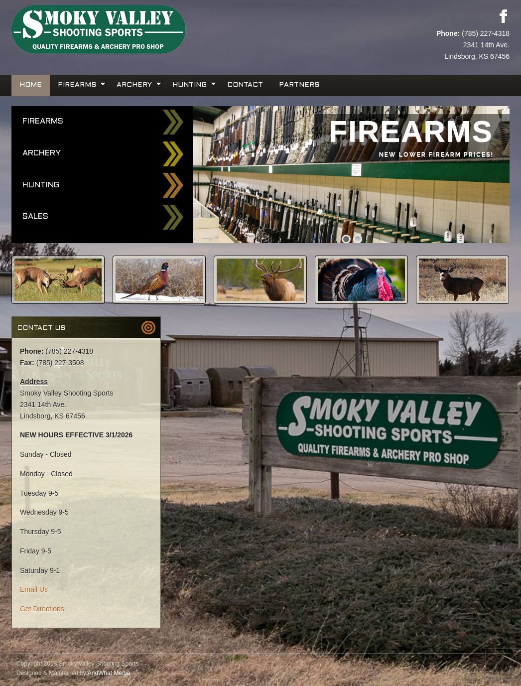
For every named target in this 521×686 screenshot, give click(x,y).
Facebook (503, 16)
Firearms (78, 84)
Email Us (34, 589)
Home (30, 85)
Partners (299, 85)
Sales (35, 216)
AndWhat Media (109, 673)
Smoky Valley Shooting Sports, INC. (135, 30)
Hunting (190, 84)
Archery (135, 84)
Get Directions (42, 609)
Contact (245, 85)
